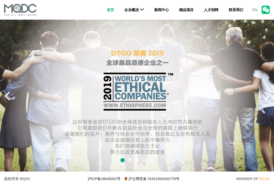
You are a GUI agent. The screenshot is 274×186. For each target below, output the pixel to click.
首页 (110, 9)
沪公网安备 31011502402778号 (151, 179)
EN (255, 9)
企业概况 (134, 9)
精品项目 (186, 9)
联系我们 (236, 9)
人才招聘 (211, 9)
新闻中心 (161, 9)
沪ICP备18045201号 (104, 178)
